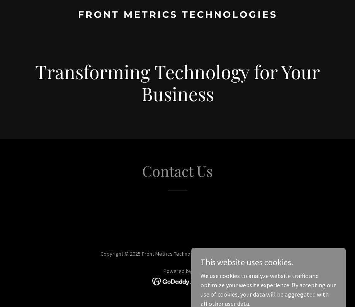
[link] (177, 15)
